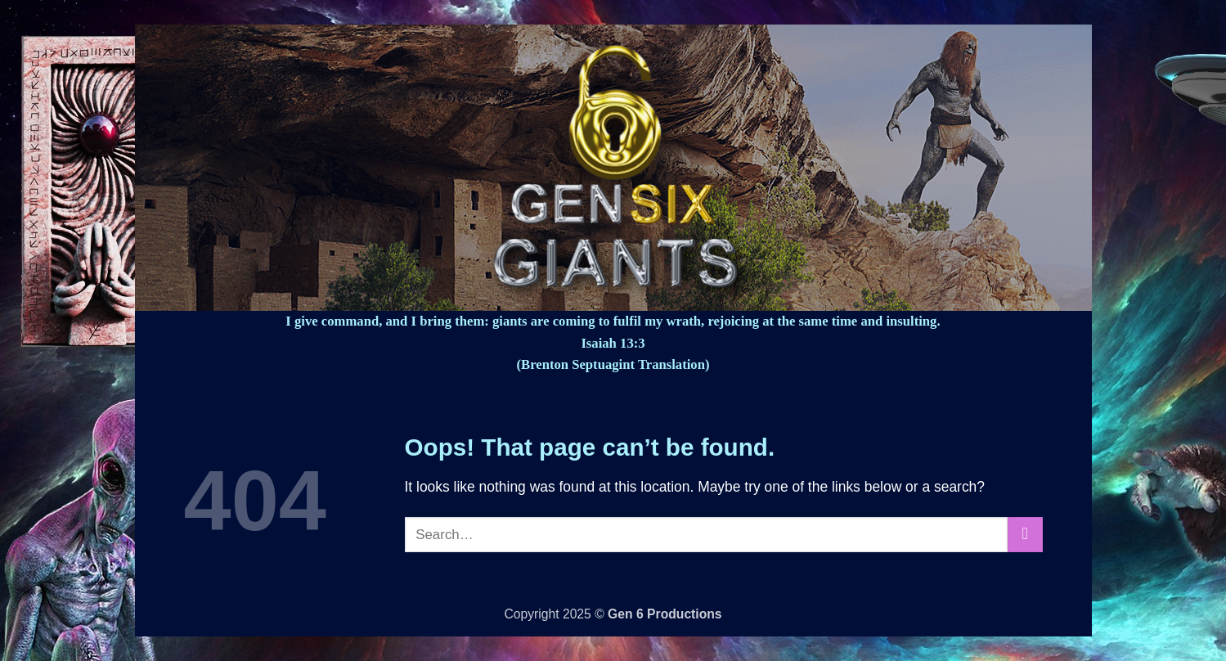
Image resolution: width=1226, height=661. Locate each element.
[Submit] (1025, 534)
